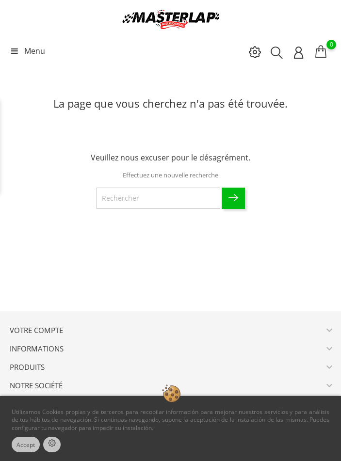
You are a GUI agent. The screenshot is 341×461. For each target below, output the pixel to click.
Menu (27, 51)
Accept (25, 444)
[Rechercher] (158, 198)
